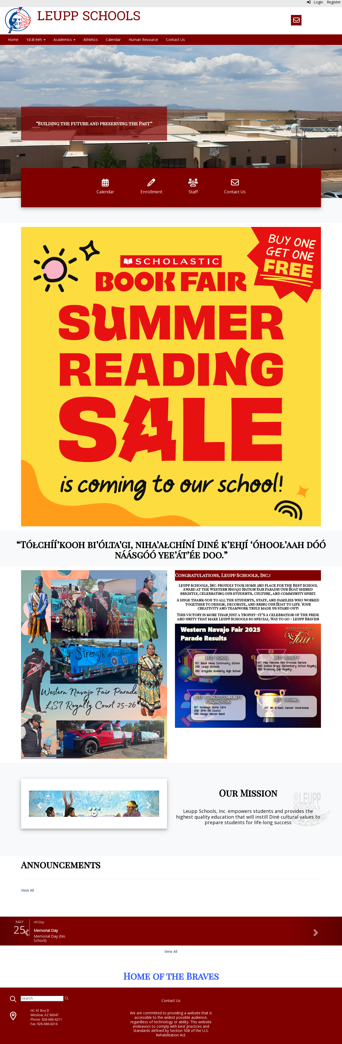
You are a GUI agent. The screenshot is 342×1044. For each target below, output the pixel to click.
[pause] (94, 813)
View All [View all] (170, 951)
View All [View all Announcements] (27, 890)
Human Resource (143, 39)
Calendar (113, 39)
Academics (64, 39)
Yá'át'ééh (36, 39)
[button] (38, 804)
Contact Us (175, 39)
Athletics (90, 39)
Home (13, 39)
